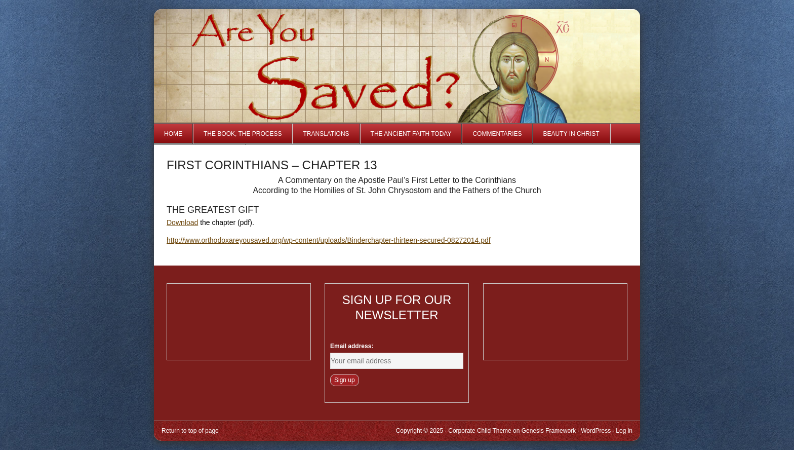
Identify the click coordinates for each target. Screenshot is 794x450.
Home (173, 133)
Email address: (351, 346)
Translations (326, 133)
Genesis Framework (549, 430)
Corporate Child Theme (479, 430)
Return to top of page (190, 430)
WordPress (596, 430)
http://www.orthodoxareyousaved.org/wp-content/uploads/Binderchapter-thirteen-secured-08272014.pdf (329, 240)
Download (182, 222)
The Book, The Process (243, 133)
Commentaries (497, 133)
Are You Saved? (274, 47)
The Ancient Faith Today (411, 133)
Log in (624, 430)
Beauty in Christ (571, 133)
